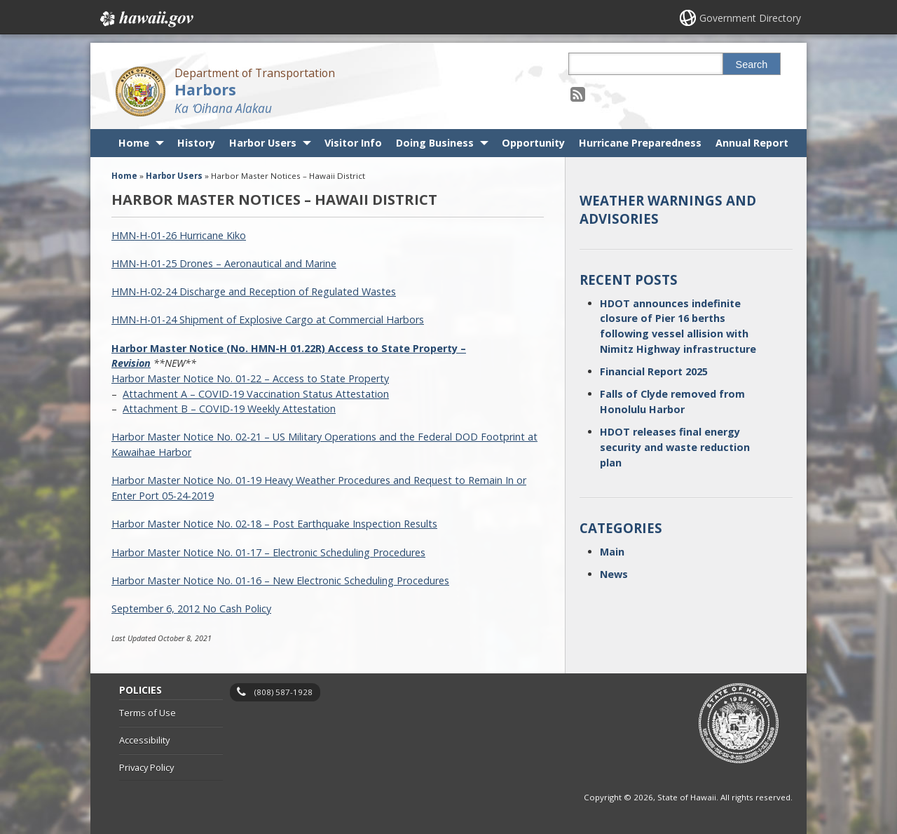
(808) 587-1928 (283, 692)
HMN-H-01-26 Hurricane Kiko (178, 235)
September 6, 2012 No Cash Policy (191, 608)
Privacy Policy (146, 767)
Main (612, 551)
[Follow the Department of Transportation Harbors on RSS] (577, 93)
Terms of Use (147, 712)
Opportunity (533, 142)
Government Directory (750, 18)
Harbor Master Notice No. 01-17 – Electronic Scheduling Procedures (268, 552)
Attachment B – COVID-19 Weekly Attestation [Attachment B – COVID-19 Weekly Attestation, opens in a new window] (229, 408)
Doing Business (435, 142)
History (196, 142)
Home (133, 142)
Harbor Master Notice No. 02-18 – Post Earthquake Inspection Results (274, 523)
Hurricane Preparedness (640, 142)
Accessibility (144, 740)
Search (752, 64)
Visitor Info (353, 142)
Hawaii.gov (145, 18)
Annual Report (751, 142)
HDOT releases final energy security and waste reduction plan (675, 447)
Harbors (205, 89)
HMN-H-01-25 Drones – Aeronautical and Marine (223, 263)
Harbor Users (262, 142)
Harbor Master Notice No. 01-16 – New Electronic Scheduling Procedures (280, 580)
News (614, 574)
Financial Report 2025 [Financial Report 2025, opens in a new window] (654, 371)
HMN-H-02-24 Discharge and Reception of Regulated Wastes (253, 291)
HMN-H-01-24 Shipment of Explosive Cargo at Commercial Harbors (267, 319)
